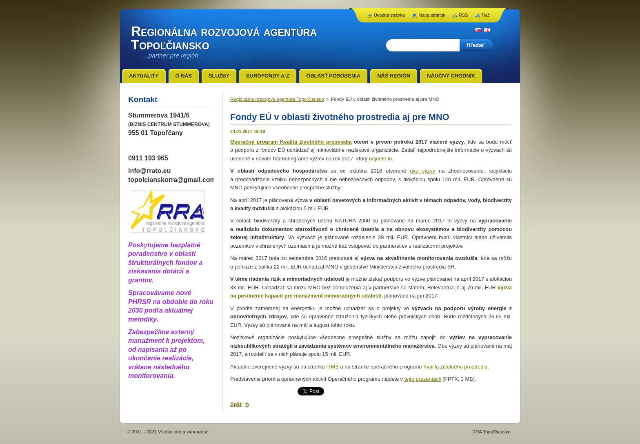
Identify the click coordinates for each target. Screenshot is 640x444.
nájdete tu (380, 158)
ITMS (332, 367)
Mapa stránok (431, 15)
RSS (463, 15)
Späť (236, 404)
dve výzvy (422, 171)
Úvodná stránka (389, 15)
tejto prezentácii (422, 379)
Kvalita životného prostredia (455, 367)
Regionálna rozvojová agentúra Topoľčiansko (277, 99)
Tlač (485, 15)
